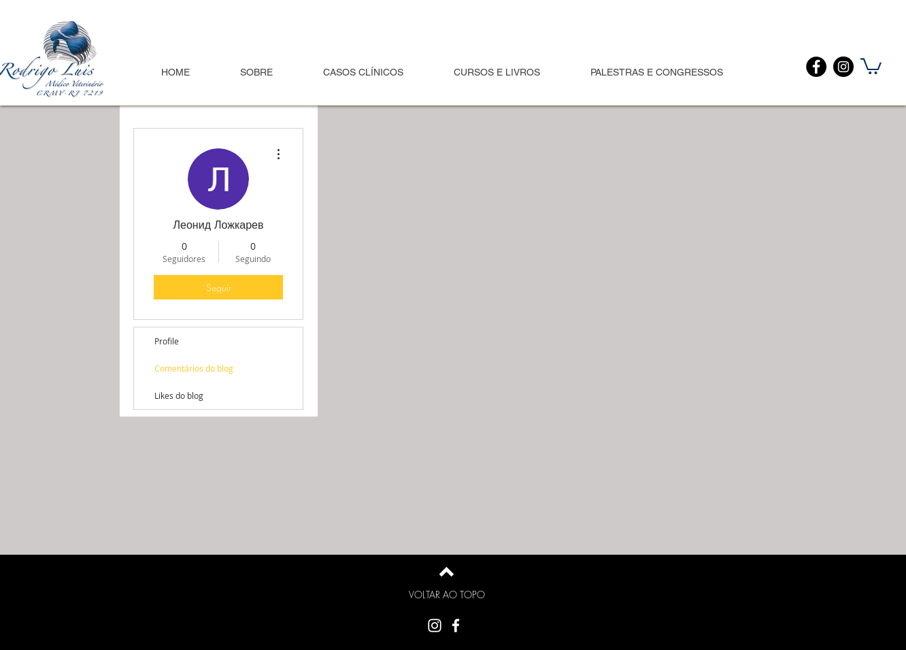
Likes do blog (178, 395)
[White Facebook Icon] (456, 625)
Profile (166, 341)
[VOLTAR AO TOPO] (446, 595)
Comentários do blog (193, 368)
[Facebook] (816, 66)
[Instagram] (843, 66)
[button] (871, 65)
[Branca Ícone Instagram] (434, 625)
